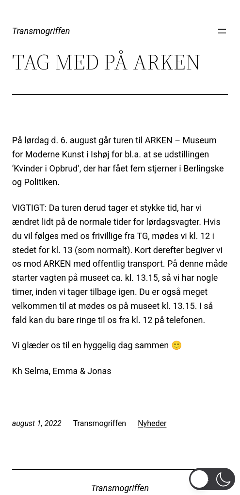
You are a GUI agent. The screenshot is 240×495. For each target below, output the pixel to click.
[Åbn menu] (222, 31)
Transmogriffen (41, 31)
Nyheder (152, 423)
